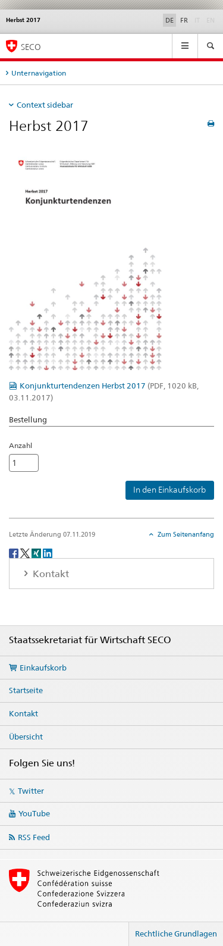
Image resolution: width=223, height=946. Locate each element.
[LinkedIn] (47, 552)
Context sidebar (45, 104)
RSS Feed (34, 837)
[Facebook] (14, 552)
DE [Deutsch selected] (169, 20)
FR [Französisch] (184, 20)
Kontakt (23, 713)
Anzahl (20, 445)
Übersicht (26, 736)
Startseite (26, 690)
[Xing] (37, 552)
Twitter (31, 790)
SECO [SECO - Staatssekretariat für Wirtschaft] (31, 47)
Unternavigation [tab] (38, 72)
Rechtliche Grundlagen (176, 933)
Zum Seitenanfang (185, 534)
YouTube (34, 813)
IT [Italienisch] (198, 19)
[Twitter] (26, 552)
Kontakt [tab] (49, 573)
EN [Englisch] (211, 19)
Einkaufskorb (43, 667)
